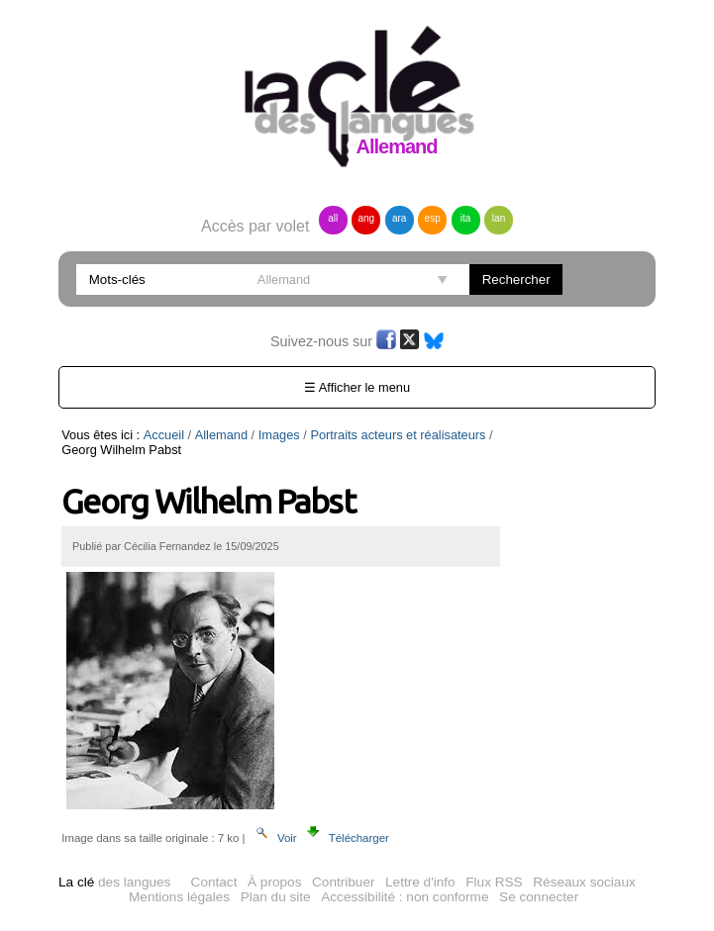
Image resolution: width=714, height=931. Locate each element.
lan (498, 218)
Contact (214, 882)
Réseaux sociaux (584, 882)
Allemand (221, 434)
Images (279, 434)
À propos (274, 882)
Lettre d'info (420, 882)
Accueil (164, 434)
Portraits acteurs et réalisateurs (397, 434)
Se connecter (538, 896)
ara (399, 218)
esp (433, 218)
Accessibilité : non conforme (404, 896)
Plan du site (276, 896)
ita (465, 218)
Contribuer (343, 882)
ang (365, 218)
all (333, 218)
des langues (114, 882)
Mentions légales (179, 896)
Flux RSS (493, 882)
